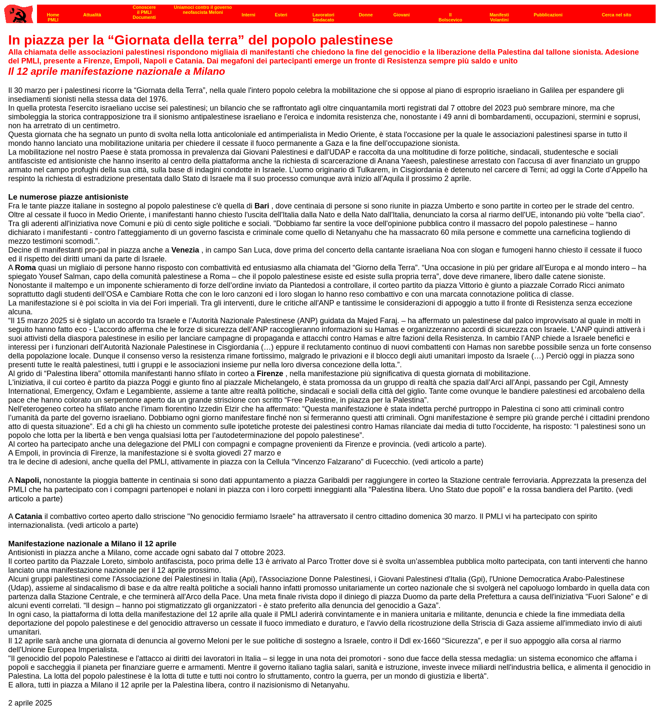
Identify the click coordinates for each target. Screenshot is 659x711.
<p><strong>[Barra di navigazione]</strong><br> (330, 11)
